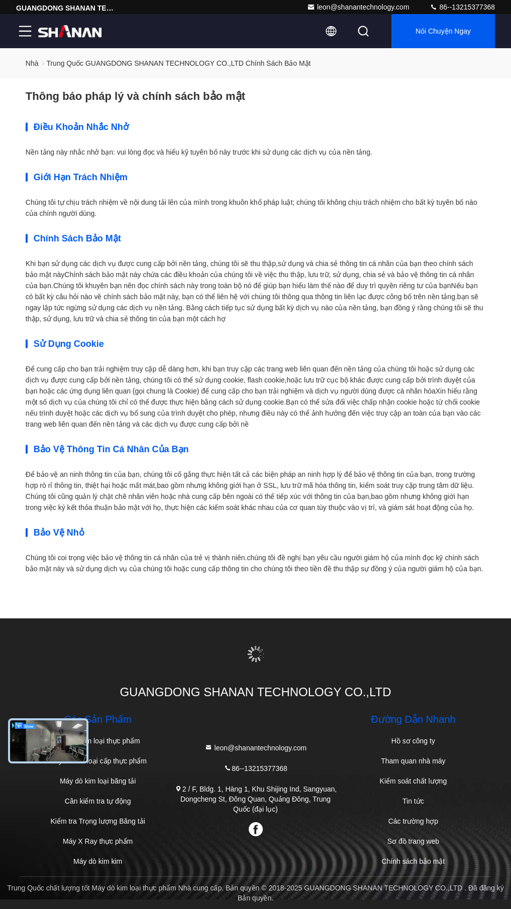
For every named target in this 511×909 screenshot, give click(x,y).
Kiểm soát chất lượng (413, 781)
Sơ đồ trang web (413, 841)
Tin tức (413, 801)
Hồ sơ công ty (413, 741)
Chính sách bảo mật (413, 861)
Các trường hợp (413, 821)
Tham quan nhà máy (413, 761)
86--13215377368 (462, 7)
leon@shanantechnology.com (358, 7)
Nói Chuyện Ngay (443, 31)
